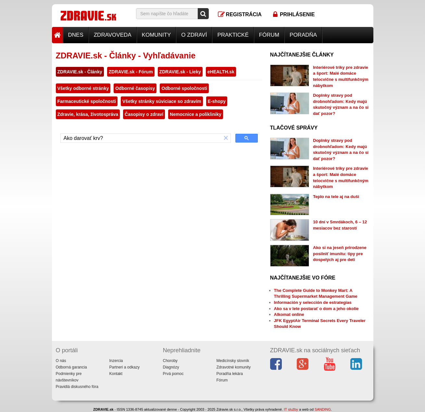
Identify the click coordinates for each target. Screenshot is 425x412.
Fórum (269, 35)
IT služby (291, 409)
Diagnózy (171, 367)
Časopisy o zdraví (144, 114)
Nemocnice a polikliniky (195, 114)
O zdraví (194, 35)
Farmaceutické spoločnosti (86, 101)
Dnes (75, 35)
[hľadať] (141, 138)
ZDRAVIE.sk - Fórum (131, 71)
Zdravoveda (112, 35)
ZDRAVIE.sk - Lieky (180, 71)
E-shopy (217, 101)
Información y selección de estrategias (313, 302)
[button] (226, 138)
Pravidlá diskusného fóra (77, 386)
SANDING (323, 409)
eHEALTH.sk (220, 71)
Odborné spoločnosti (184, 88)
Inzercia (116, 360)
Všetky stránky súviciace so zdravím (161, 101)
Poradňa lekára (230, 373)
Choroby (170, 360)
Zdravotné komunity (234, 367)
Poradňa (303, 35)
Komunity (156, 35)
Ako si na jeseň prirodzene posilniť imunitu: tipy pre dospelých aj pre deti (340, 253)
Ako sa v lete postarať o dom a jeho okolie (316, 308)
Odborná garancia (71, 367)
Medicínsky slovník (233, 360)
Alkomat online (289, 314)
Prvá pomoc (173, 373)
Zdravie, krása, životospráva (88, 114)
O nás (61, 360)
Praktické (232, 35)
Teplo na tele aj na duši (336, 196)
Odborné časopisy (135, 88)
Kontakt (116, 373)
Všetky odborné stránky (83, 88)
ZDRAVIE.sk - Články (79, 71)
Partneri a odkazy (124, 367)
